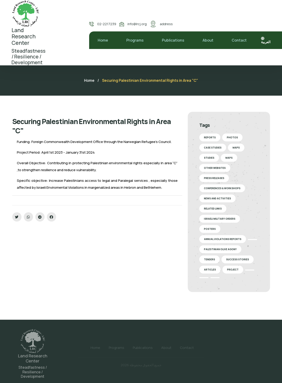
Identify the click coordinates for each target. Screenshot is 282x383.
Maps (236, 147)
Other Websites (215, 168)
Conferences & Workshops (222, 188)
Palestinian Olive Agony (220, 249)
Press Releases (214, 178)
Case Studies (212, 147)
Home (103, 40)
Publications (173, 40)
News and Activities (217, 198)
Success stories (237, 259)
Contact (239, 40)
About (208, 40)
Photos (232, 137)
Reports (210, 137)
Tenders (209, 259)
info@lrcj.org (137, 24)
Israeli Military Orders (219, 218)
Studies (209, 157)
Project (233, 269)
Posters (210, 229)
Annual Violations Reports (222, 239)
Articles (210, 269)
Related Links (213, 208)
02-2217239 (106, 24)
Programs (135, 40)
